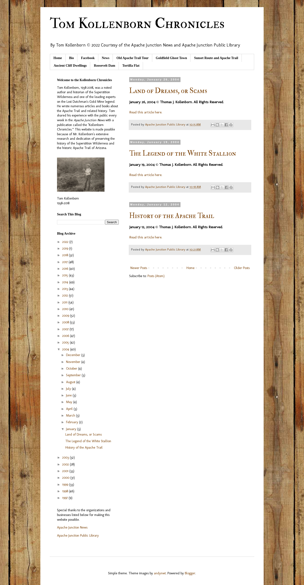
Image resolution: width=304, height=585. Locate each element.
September (74, 375)
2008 (66, 322)
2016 (65, 269)
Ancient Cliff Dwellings (70, 65)
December (73, 355)
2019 (65, 248)
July (69, 389)
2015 (65, 275)
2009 (66, 316)
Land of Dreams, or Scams (168, 90)
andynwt (160, 573)
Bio (71, 58)
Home (57, 58)
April (70, 409)
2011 (65, 302)
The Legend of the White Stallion (182, 153)
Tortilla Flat (130, 65)
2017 (65, 262)
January (71, 429)
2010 (65, 309)
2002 (66, 464)
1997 (65, 498)
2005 (66, 342)
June (69, 395)
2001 (65, 471)
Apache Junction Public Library (78, 536)
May (69, 402)
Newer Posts (138, 268)
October (72, 369)
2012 (65, 295)
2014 (65, 282)
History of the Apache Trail (171, 215)
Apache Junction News (72, 527)
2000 (66, 478)
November (73, 362)
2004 (66, 349)
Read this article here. (145, 112)
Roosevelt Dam (104, 65)
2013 (65, 289)
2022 (65, 242)
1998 (65, 491)
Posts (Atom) (156, 276)
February (72, 422)
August (71, 382)
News (105, 58)
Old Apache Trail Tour (132, 58)
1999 (65, 485)
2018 (65, 255)
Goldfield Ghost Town (171, 58)
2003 (66, 457)
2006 (66, 336)
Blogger (190, 573)
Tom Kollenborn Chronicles (137, 23)
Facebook (88, 58)
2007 (66, 329)
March (71, 415)
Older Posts (242, 268)
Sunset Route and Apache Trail (216, 58)
